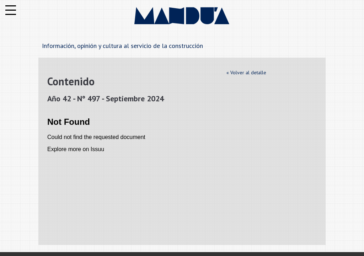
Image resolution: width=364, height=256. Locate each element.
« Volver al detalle (246, 72)
